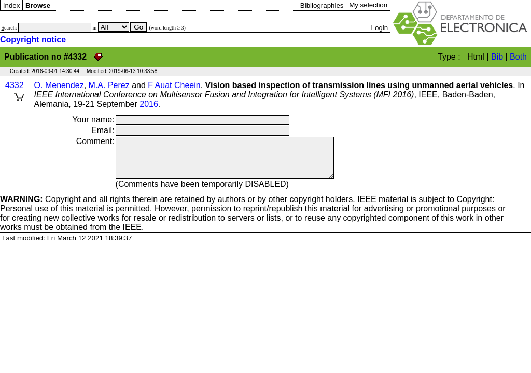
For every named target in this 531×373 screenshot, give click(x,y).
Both (518, 56)
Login (379, 28)
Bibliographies (322, 5)
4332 (14, 85)
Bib (497, 56)
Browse (37, 5)
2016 (148, 103)
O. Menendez (59, 85)
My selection (368, 5)
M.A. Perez (109, 85)
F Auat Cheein (174, 85)
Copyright (40, 207)
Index (11, 5)
